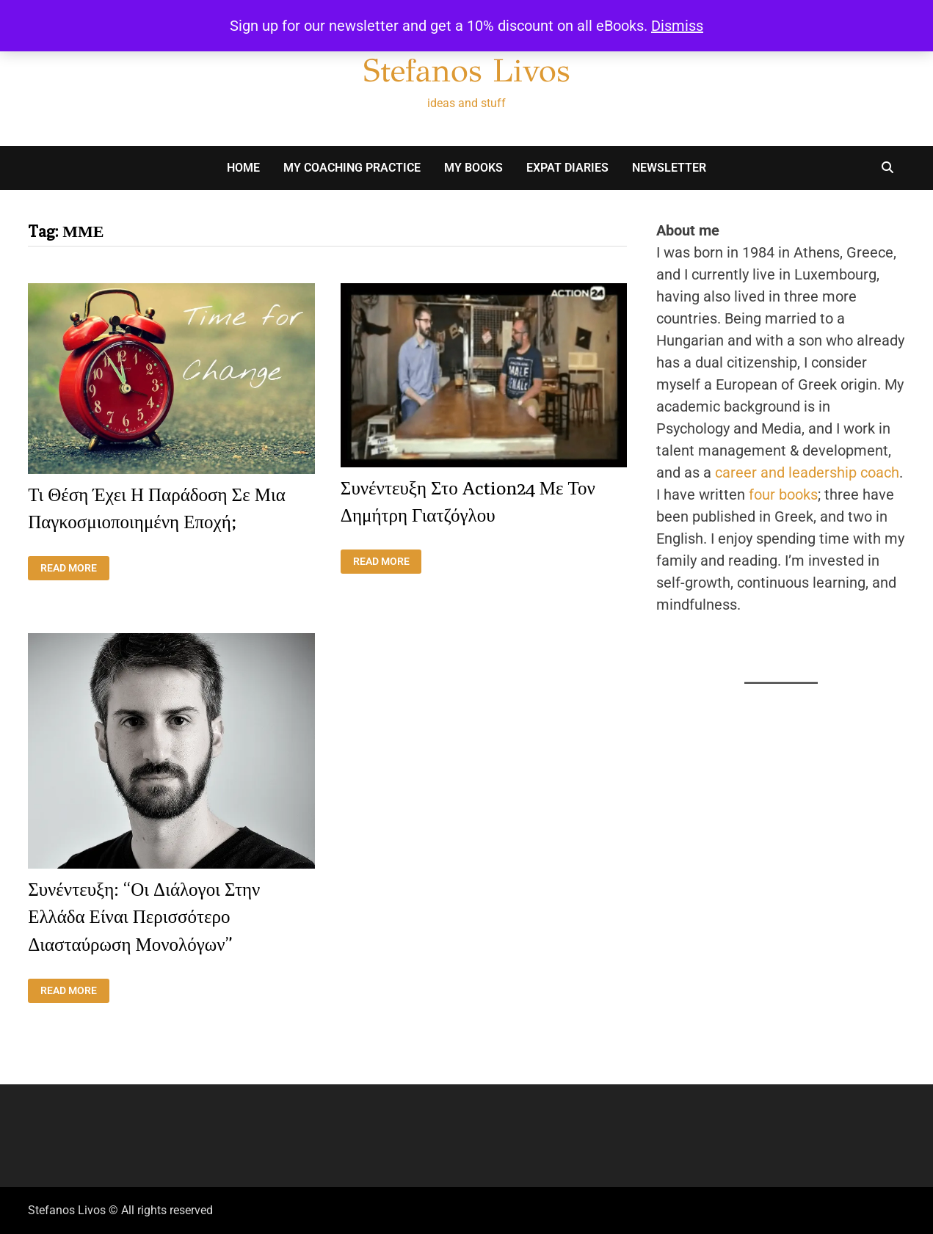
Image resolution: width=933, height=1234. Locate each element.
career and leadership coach (807, 472)
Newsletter (669, 168)
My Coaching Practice (352, 168)
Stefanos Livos (466, 70)
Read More (74, 568)
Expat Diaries (567, 168)
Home (243, 168)
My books (473, 168)
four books (783, 494)
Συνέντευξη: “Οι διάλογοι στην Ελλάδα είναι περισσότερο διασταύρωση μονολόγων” (144, 916)
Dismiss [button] (677, 25)
